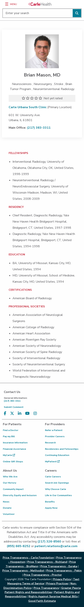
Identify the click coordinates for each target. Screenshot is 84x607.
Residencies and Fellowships (61, 449)
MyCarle (9, 455)
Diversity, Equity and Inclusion (20, 495)
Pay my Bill (9, 436)
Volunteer (9, 514)
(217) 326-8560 (49, 541)
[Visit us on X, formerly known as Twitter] (12, 413)
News (6, 501)
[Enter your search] (42, 13)
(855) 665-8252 (18, 546)
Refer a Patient (53, 430)
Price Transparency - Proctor (43, 575)
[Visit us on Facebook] (5, 413)
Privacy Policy (62, 579)
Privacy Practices (57, 583)
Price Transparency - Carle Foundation (28, 557)
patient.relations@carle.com (56, 546)
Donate (7, 507)
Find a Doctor (10, 430)
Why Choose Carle (55, 489)
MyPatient (52, 461)
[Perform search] (77, 13)
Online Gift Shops (13, 461)
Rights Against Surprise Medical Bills (53, 596)
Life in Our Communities (58, 495)
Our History (9, 482)
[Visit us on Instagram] (35, 413)
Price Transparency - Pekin (64, 570)
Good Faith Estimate (42, 601)
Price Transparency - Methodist (23, 570)
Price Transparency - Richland (47, 562)
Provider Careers (55, 436)
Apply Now (51, 507)
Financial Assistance (14, 449)
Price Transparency (46, 588)
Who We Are (10, 476)
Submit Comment (13, 407)
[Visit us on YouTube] (27, 413)
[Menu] (6, 4)
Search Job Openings (57, 482)
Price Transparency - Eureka (58, 566)
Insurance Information (15, 442)
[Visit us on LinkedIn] (19, 413)
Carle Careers (53, 476)
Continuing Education (57, 455)
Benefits (50, 501)
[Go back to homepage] (39, 4)
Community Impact (13, 489)
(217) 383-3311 (39, 128)
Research (50, 442)
